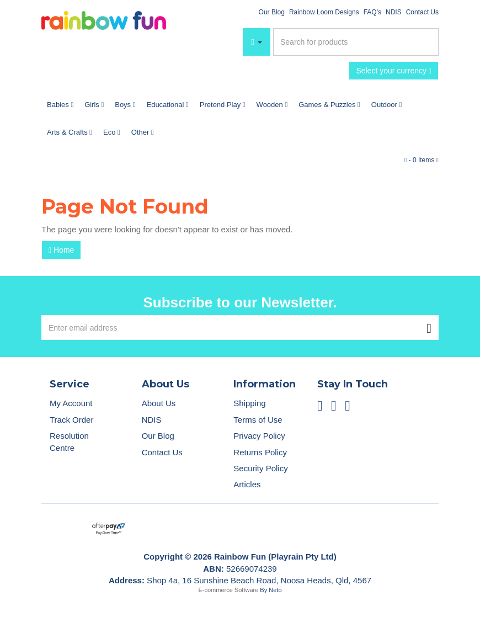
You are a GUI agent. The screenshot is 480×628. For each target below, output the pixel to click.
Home (61, 250)
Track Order (71, 419)
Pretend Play (223, 104)
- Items (421, 160)
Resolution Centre (69, 441)
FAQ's (372, 12)
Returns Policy (260, 452)
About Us (159, 403)
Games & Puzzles (329, 104)
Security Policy (260, 468)
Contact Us (422, 12)
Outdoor (386, 104)
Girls (94, 104)
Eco (111, 132)
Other (142, 132)
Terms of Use (257, 419)
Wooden (272, 104)
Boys (125, 104)
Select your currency (393, 70)
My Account (71, 403)
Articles (246, 484)
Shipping (249, 403)
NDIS (394, 12)
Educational (167, 104)
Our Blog (272, 12)
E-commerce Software (229, 590)
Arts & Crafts (69, 132)
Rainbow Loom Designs (324, 12)
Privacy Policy (259, 435)
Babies (60, 104)
